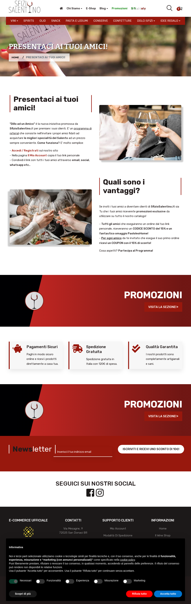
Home (16, 57)
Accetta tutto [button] (168, 593)
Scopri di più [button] (23, 593)
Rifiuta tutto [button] (139, 593)
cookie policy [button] (127, 559)
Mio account (118, 528)
